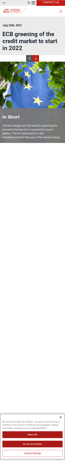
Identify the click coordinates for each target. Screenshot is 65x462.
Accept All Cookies (32, 444)
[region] (32, 436)
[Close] (60, 417)
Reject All (32, 434)
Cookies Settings (32, 453)
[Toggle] (60, 11)
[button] (29, 3)
